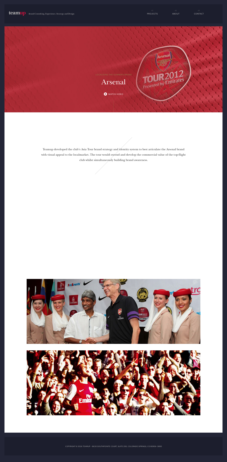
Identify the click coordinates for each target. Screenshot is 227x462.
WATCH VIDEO (115, 94)
